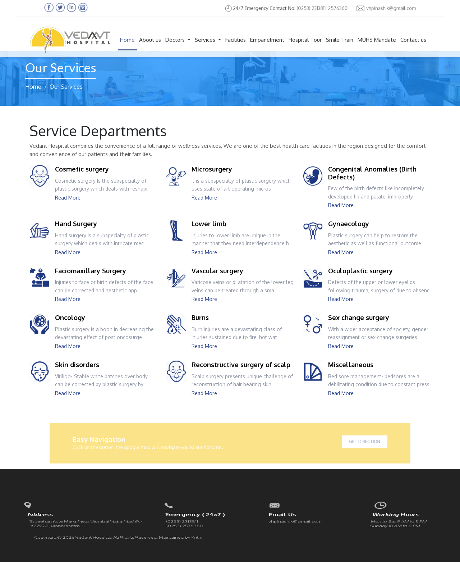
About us (150, 45)
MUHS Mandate (377, 45)
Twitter (395, 524)
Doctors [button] (175, 45)
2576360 (330, 8)
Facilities (235, 45)
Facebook (383, 524)
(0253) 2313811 (305, 8)
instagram (419, 524)
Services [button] (206, 45)
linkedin (407, 524)
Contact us (413, 45)
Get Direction (343, 441)
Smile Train (339, 45)
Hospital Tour (305, 45)
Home (127, 45)
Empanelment (267, 45)
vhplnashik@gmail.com (374, 8)
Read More (67, 198)
